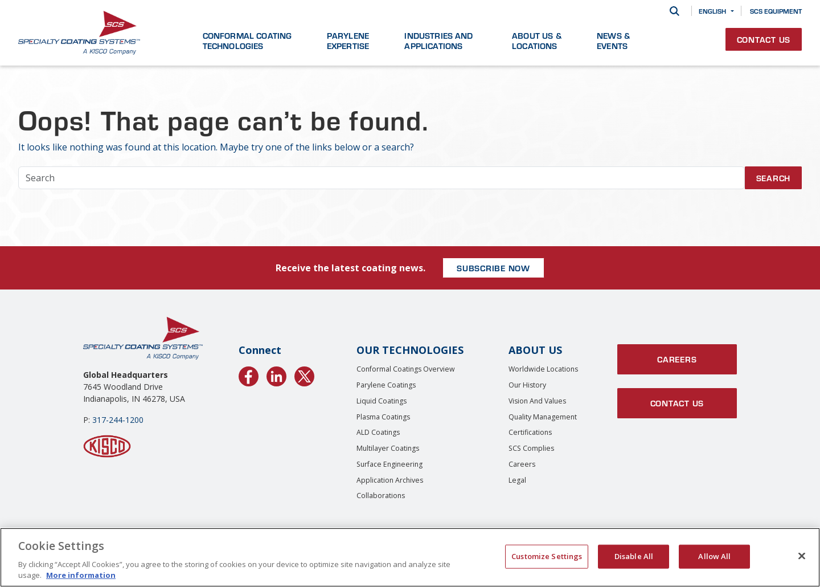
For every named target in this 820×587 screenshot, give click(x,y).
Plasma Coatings (383, 417)
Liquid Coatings (381, 401)
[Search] (674, 11)
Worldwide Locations (543, 369)
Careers (522, 464)
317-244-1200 (118, 419)
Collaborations (380, 495)
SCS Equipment (776, 10)
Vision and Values (537, 401)
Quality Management (543, 417)
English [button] (712, 10)
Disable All (633, 556)
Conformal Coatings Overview (405, 369)
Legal (517, 480)
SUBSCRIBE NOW (493, 268)
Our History (527, 385)
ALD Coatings (378, 432)
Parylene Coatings (386, 385)
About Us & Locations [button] (536, 40)
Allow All (714, 556)
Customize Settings (546, 556)
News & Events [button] (613, 40)
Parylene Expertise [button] (348, 40)
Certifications (530, 432)
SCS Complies (531, 448)
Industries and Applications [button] (438, 40)
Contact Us (764, 39)
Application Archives (389, 480)
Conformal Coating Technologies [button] (247, 40)
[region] (410, 557)
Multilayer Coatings (387, 448)
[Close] (801, 556)
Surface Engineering (389, 464)
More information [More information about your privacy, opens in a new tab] (81, 575)
